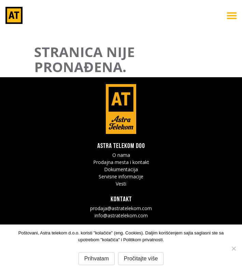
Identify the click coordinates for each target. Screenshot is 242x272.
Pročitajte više (141, 258)
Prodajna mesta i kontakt (121, 162)
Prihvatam (96, 258)
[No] (233, 248)
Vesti (121, 183)
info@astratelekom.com (121, 215)
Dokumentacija (121, 169)
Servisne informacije (121, 176)
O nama (121, 155)
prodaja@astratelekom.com (121, 208)
